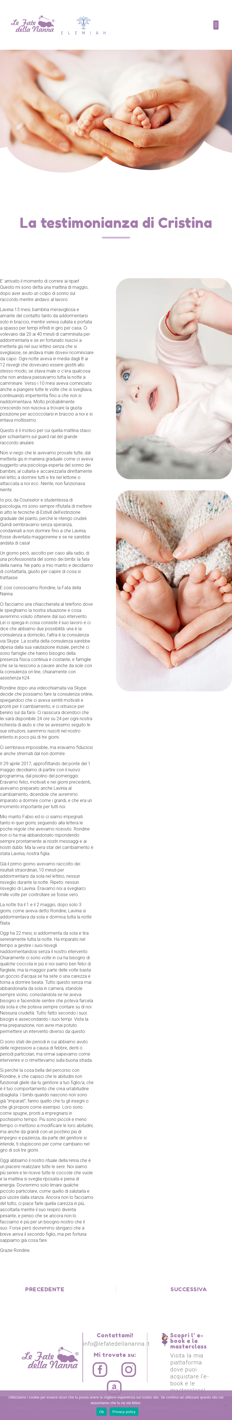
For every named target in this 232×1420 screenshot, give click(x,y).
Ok (101, 1412)
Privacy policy (124, 1412)
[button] (216, 25)
